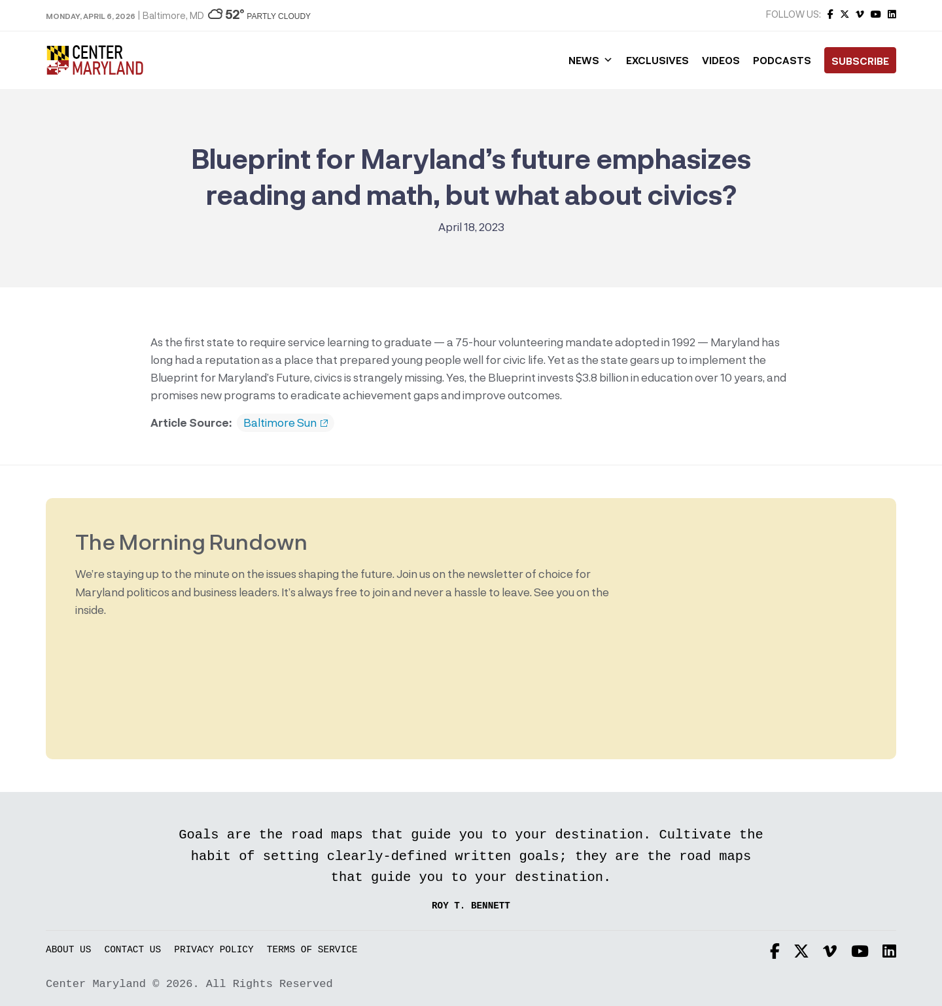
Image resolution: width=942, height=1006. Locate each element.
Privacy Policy (213, 950)
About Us (68, 950)
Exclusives (657, 60)
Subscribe (860, 61)
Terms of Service (312, 950)
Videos (721, 60)
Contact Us (133, 950)
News (590, 60)
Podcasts (782, 60)
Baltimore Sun (285, 423)
